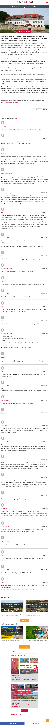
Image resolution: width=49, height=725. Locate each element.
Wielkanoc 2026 (36, 632)
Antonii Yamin (18, 102)
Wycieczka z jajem (16, 675)
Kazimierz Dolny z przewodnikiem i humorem (24, 700)
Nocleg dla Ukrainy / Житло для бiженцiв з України (12, 632)
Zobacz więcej (24, 620)
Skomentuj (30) (25, 31)
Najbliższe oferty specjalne (9, 624)
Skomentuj (38, 723)
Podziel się (13, 723)
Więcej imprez (25, 710)
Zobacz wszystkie (24, 647)
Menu (47, 2)
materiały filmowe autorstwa (8, 102)
